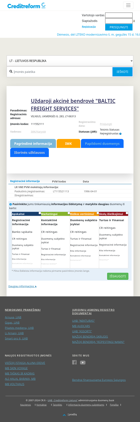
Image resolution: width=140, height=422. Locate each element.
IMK (68, 143)
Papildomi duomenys (102, 143)
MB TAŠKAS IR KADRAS (20, 373)
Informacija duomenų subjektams (86, 404)
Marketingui (55, 214)
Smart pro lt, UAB (16, 338)
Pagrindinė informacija (33, 143)
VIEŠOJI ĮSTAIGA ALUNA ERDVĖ (25, 363)
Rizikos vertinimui (84, 214)
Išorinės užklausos (29, 152)
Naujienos (25, 404)
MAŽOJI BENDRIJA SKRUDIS (90, 336)
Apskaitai (26, 214)
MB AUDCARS (81, 326)
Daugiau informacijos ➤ (22, 286)
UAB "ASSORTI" (82, 331)
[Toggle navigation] (128, 5)
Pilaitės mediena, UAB (19, 328)
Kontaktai (41, 404)
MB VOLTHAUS (14, 384)
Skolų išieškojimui (113, 214)
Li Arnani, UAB (14, 333)
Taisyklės (57, 404)
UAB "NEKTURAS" (83, 320)
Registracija (89, 26)
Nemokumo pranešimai (23, 310)
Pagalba (114, 404)
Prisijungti (106, 124)
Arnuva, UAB (13, 317)
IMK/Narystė (38, 131)
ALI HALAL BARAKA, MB (20, 379)
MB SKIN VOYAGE (16, 368)
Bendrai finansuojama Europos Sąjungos (99, 380)
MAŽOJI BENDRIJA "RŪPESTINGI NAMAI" (98, 342)
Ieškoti (122, 72)
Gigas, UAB (12, 322)
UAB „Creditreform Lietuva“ (63, 400)
